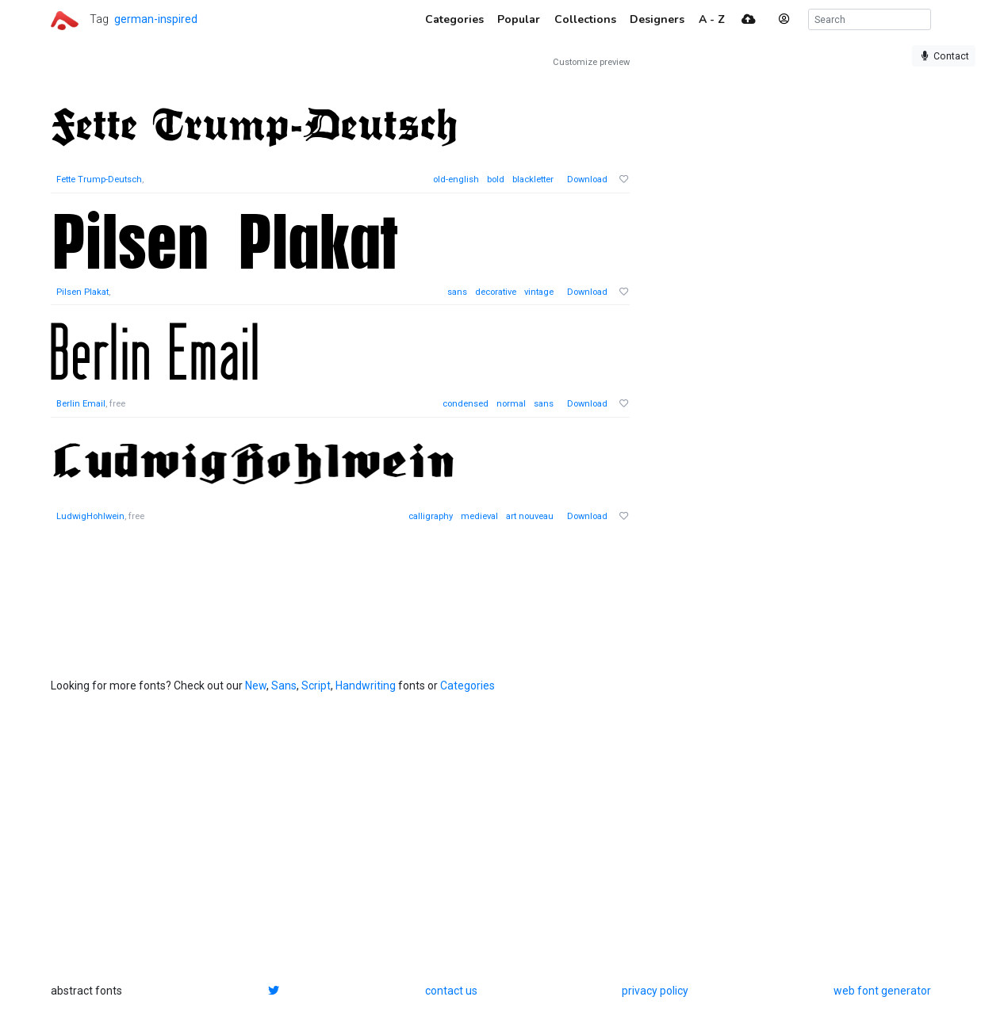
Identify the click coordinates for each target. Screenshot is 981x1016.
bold (495, 179)
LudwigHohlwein (90, 516)
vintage (539, 292)
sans (457, 292)
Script (316, 685)
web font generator (882, 990)
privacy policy (655, 990)
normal (511, 404)
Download (587, 179)
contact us (451, 990)
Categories (467, 685)
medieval (479, 516)
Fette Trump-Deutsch (99, 179)
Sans (284, 685)
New (255, 685)
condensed (466, 404)
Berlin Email (80, 404)
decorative (495, 292)
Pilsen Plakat (82, 292)
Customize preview (591, 62)
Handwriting (365, 685)
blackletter (533, 179)
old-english (456, 179)
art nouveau (530, 516)
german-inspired (155, 19)
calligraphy (430, 516)
